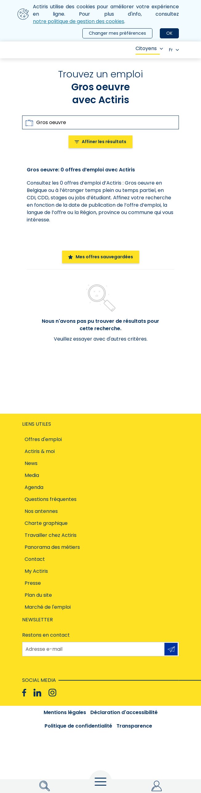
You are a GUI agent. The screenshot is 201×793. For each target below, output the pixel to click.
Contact (35, 559)
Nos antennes (41, 511)
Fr (174, 50)
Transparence (134, 725)
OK (169, 33)
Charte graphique (46, 523)
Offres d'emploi (43, 439)
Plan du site (38, 595)
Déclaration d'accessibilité (124, 712)
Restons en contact (46, 635)
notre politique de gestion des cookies (78, 21)
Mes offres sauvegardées (100, 257)
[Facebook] (24, 693)
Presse (33, 583)
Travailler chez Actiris (51, 535)
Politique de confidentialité (78, 725)
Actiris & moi (40, 451)
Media (32, 475)
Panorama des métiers (52, 547)
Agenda (34, 487)
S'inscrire (171, 649)
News (31, 463)
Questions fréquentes (51, 499)
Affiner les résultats (100, 142)
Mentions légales (65, 712)
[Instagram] (52, 693)
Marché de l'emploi (48, 607)
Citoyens (149, 48)
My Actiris (36, 571)
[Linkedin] (37, 693)
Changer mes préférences (117, 33)
